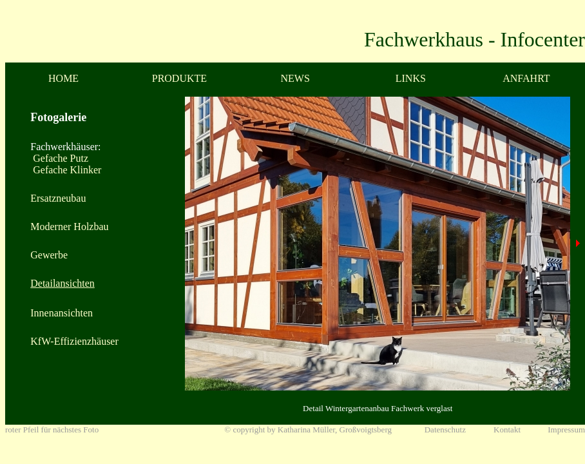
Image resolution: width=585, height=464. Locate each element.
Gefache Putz (59, 158)
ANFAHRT (526, 78)
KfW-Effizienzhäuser (74, 341)
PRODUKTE (179, 78)
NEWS (295, 78)
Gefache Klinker (65, 169)
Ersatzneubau (58, 198)
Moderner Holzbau (69, 226)
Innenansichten (61, 312)
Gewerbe (49, 254)
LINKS (411, 78)
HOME (63, 78)
